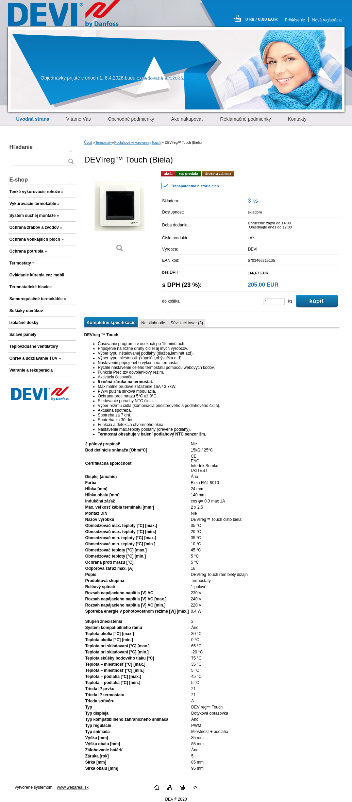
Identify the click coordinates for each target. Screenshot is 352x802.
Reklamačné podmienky (245, 119)
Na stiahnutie (153, 323)
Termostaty (103, 142)
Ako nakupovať (187, 119)
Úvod (88, 142)
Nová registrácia (327, 20)
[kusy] (274, 301)
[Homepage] (33, 119)
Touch (156, 142)
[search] (70, 161)
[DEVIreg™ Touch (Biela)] (120, 214)
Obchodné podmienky (131, 119)
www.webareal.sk (72, 787)
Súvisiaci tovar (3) (187, 323)
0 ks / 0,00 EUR (262, 19)
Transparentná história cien (190, 186)
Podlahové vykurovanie (131, 142)
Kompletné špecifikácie (111, 322)
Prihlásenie (295, 20)
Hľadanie (21, 147)
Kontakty (297, 119)
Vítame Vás (78, 119)
